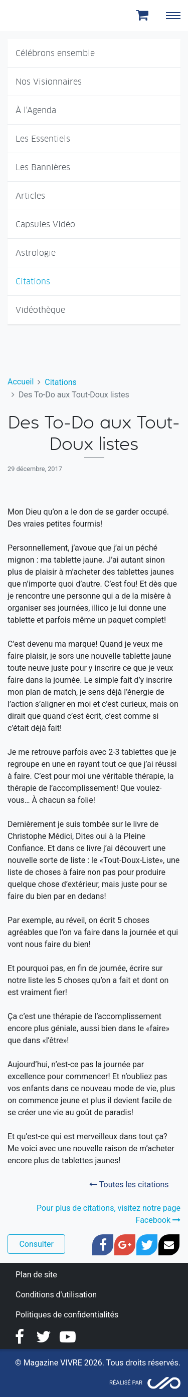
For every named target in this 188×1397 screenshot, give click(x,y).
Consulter (36, 1244)
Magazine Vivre (44, 15)
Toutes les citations (128, 1184)
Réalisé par (125, 1382)
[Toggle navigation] (172, 15)
